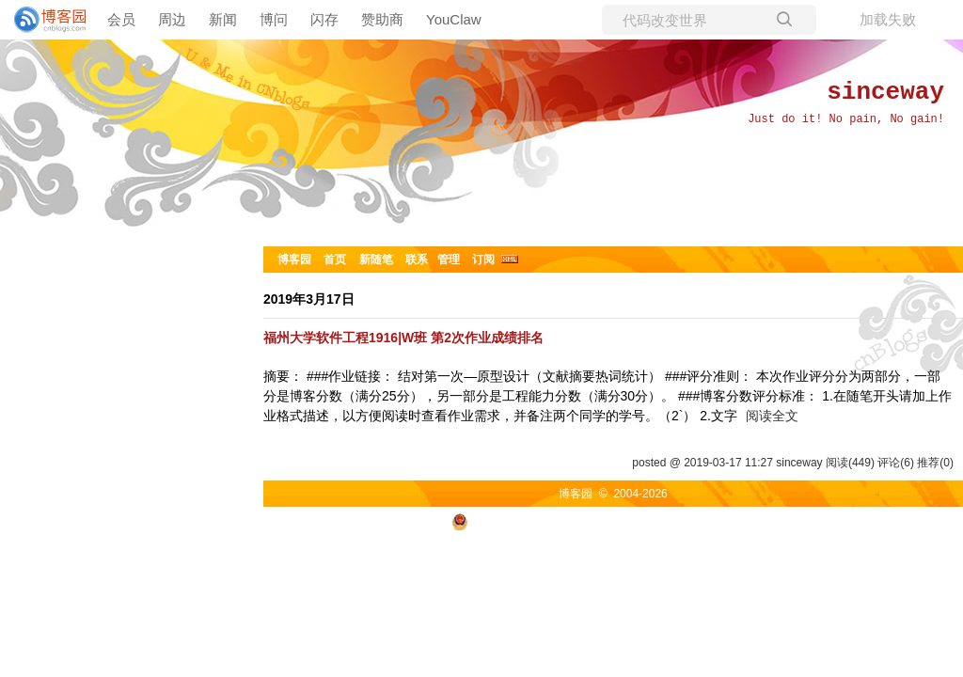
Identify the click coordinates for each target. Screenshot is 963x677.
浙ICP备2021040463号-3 (706, 520)
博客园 (294, 259)
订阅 (483, 259)
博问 (274, 19)
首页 (335, 259)
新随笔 (376, 259)
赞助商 (382, 19)
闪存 (324, 19)
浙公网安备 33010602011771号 (541, 520)
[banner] (42, 20)
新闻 (223, 19)
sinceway (885, 92)
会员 (121, 19)
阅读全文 (772, 415)
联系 (416, 259)
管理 (448, 259)
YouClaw (454, 19)
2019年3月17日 (309, 299)
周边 (172, 19)
